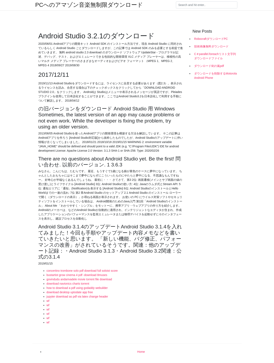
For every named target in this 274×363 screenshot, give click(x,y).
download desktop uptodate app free (69, 292)
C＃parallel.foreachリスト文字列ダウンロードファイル (215, 56)
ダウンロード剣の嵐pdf (209, 66)
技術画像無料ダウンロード (211, 46)
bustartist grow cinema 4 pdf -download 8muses (76, 275)
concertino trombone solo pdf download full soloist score (82, 270)
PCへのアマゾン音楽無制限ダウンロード (89, 4)
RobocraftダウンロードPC (211, 38)
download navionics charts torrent (67, 283)
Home (141, 351)
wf (47, 300)
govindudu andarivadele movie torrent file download (79, 279)
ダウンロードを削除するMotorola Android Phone (215, 75)
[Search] (206, 4)
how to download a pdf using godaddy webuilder (77, 288)
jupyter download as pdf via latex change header (77, 296)
